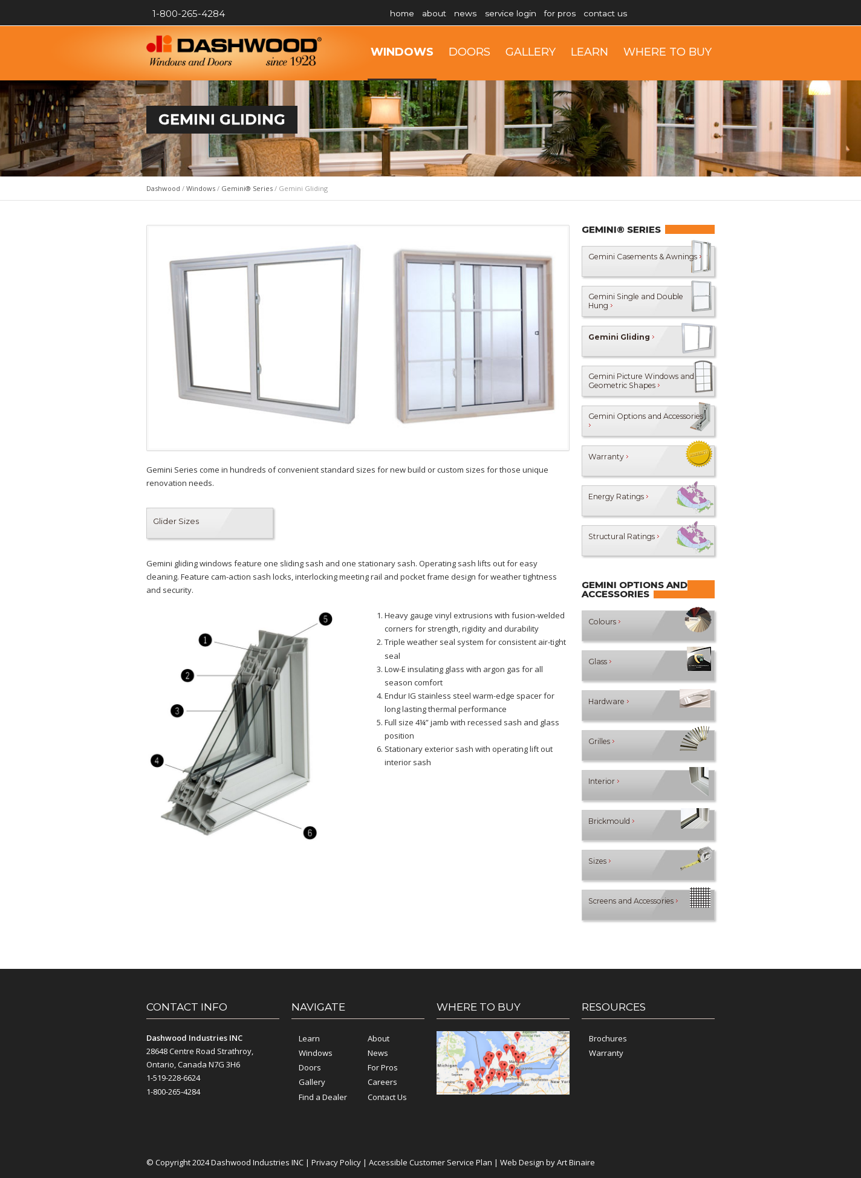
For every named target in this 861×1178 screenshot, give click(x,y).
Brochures (608, 1038)
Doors (469, 52)
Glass (600, 665)
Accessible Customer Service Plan (430, 1162)
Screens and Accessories (640, 905)
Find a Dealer (323, 1097)
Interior (605, 785)
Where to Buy (667, 52)
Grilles (602, 745)
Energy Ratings (620, 500)
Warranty (608, 460)
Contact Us (649, 13)
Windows (402, 52)
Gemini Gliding (623, 341)
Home (406, 13)
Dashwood (163, 188)
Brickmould (613, 825)
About (446, 13)
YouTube (702, 14)
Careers (382, 1081)
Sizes (601, 865)
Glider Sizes (176, 521)
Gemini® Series (247, 188)
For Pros (594, 13)
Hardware (610, 705)
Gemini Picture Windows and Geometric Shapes (636, 380)
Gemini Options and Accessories (627, 420)
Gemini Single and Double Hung (624, 300)
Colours (605, 625)
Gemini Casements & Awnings (629, 260)
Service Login (536, 13)
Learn (589, 52)
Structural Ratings (625, 540)
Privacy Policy (336, 1162)
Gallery (530, 52)
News (484, 13)
